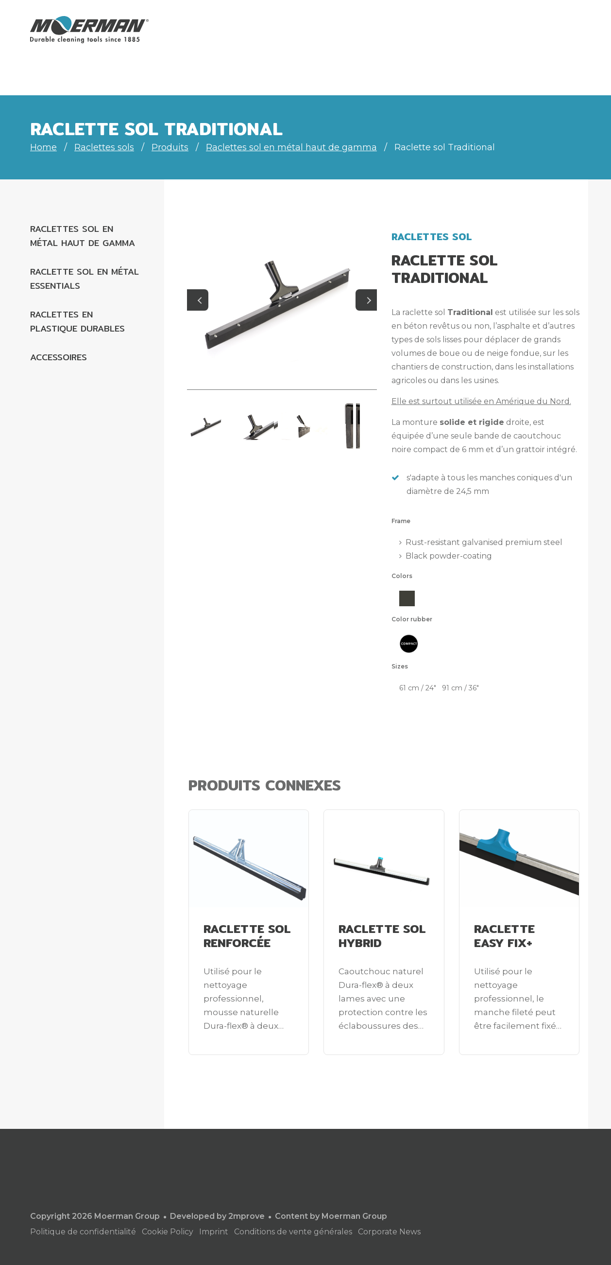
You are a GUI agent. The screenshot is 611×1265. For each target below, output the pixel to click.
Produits (170, 147)
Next (366, 300)
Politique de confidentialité (83, 1231)
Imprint (213, 1231)
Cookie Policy (167, 1231)
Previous (197, 300)
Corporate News (389, 1231)
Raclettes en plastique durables (77, 321)
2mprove (246, 1216)
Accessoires (58, 357)
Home (43, 147)
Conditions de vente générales (293, 1231)
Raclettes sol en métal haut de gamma (291, 147)
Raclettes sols (104, 147)
